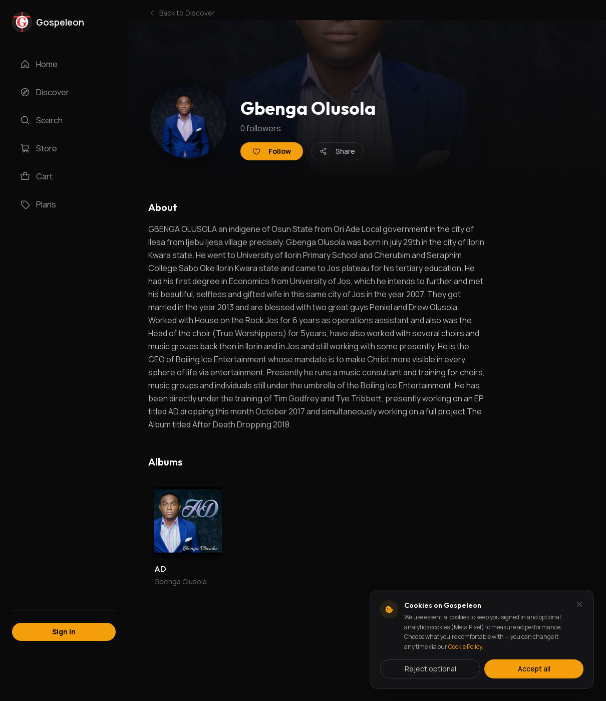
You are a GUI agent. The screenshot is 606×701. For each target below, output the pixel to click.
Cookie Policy (465, 646)
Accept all (534, 668)
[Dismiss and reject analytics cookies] (579, 604)
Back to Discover (181, 13)
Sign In (64, 631)
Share (337, 151)
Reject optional (430, 668)
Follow (271, 151)
